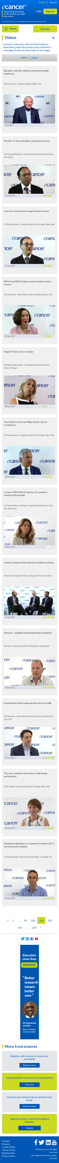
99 (25, 920)
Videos (10, 37)
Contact (6, 1141)
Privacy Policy (8, 1156)
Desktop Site (8, 1153)
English (42, 2)
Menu (10, 29)
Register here (29, 1065)
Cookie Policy (8, 1147)
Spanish (53, 2)
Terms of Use (8, 1150)
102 (50, 920)
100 (33, 920)
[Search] (53, 38)
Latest (24, 57)
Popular (34, 57)
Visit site (29, 1084)
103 (20, 927)
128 (34, 927)
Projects (6, 1144)
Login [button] (39, 11)
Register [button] (50, 11)
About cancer (29, 1106)
